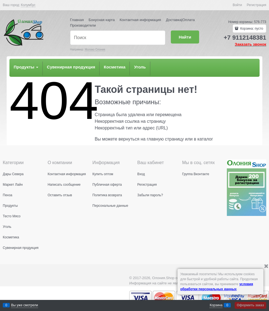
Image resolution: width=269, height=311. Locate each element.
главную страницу (165, 139)
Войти (237, 5)
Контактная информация (140, 20)
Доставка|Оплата (180, 20)
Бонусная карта (102, 20)
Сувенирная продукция (71, 67)
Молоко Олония (95, 49)
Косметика (114, 67)
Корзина (216, 305)
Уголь (140, 67)
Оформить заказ (250, 305)
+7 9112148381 (245, 37)
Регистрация (256, 5)
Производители (83, 25)
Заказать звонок (250, 44)
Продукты (26, 67)
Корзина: (251, 28)
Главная (77, 20)
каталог (205, 139)
